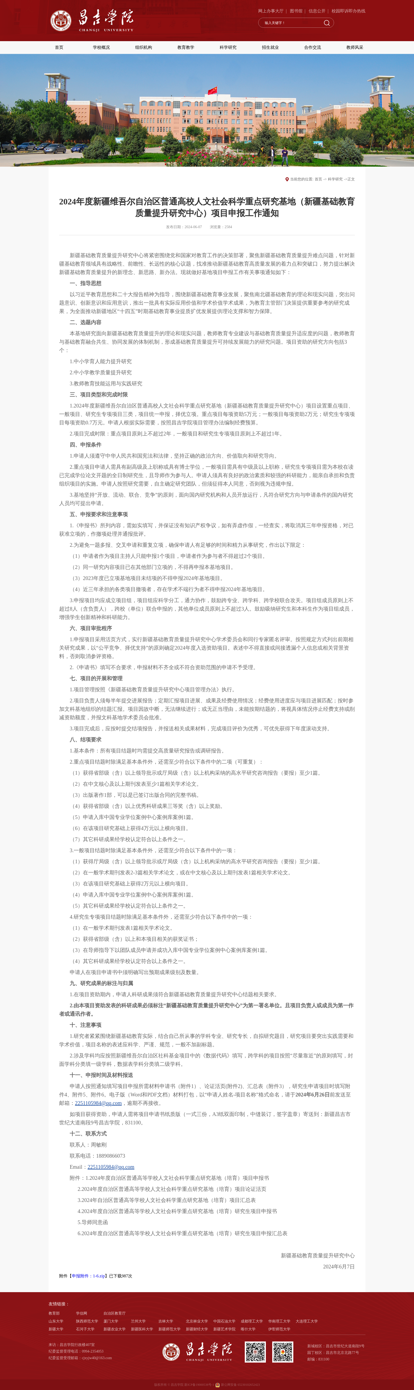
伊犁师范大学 (279, 1329)
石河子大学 (85, 1329)
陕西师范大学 (87, 1321)
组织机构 (143, 47)
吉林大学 (165, 1321)
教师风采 (354, 47)
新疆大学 (56, 1329)
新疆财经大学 (197, 1329)
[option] (207, 110)
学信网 (81, 1313)
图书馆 (296, 11)
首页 (59, 47)
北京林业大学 (197, 1321)
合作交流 (312, 47)
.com (129, 1167)
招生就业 (270, 47)
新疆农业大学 (114, 1329)
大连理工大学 (307, 1321)
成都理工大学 (252, 1321)
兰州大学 (138, 1321)
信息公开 (317, 11)
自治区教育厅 (114, 1313)
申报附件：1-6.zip (88, 1276)
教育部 (54, 1313)
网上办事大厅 (271, 11)
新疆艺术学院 (224, 1329)
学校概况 (101, 47)
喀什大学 (248, 1329)
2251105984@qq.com (98, 1103)
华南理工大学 (279, 1321)
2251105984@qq (106, 1167)
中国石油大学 (224, 1321)
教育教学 (185, 47)
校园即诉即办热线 (348, 11)
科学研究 (228, 47)
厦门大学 (110, 1321)
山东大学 (56, 1321)
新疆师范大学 (169, 1329)
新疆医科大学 (142, 1329)
